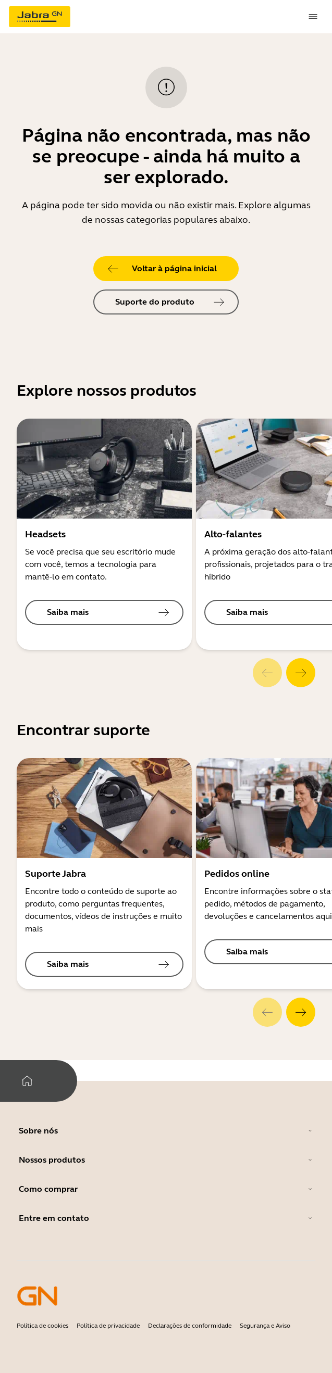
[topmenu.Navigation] (313, 16)
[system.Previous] (267, 672)
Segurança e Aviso (265, 1325)
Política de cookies (42, 1325)
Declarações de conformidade (189, 1325)
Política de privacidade (108, 1325)
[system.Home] (27, 1080)
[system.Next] (300, 672)
